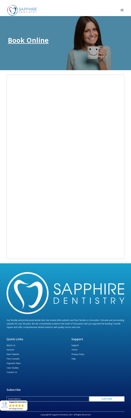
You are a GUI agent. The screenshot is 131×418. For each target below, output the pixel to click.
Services (10, 349)
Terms (74, 349)
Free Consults (13, 358)
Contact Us (12, 372)
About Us (11, 345)
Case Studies (13, 367)
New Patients (13, 354)
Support (75, 345)
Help (73, 358)
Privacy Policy (77, 354)
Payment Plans (14, 363)
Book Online (28, 40)
